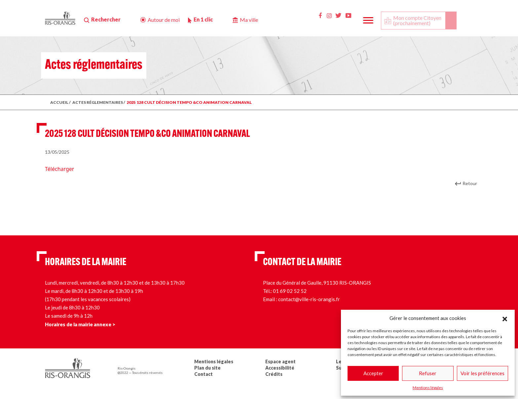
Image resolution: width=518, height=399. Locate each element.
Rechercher (106, 19)
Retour (469, 183)
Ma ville (249, 20)
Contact (203, 374)
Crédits (273, 374)
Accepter (373, 373)
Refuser (427, 373)
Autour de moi (164, 20)
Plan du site (207, 368)
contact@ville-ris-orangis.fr (309, 299)
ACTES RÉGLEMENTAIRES (97, 102)
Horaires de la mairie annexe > (80, 324)
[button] (504, 318)
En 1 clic (203, 19)
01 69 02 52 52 (290, 291)
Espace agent (280, 361)
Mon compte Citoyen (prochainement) (417, 20)
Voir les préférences (482, 373)
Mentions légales (428, 387)
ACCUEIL (59, 102)
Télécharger (59, 169)
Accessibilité (279, 368)
